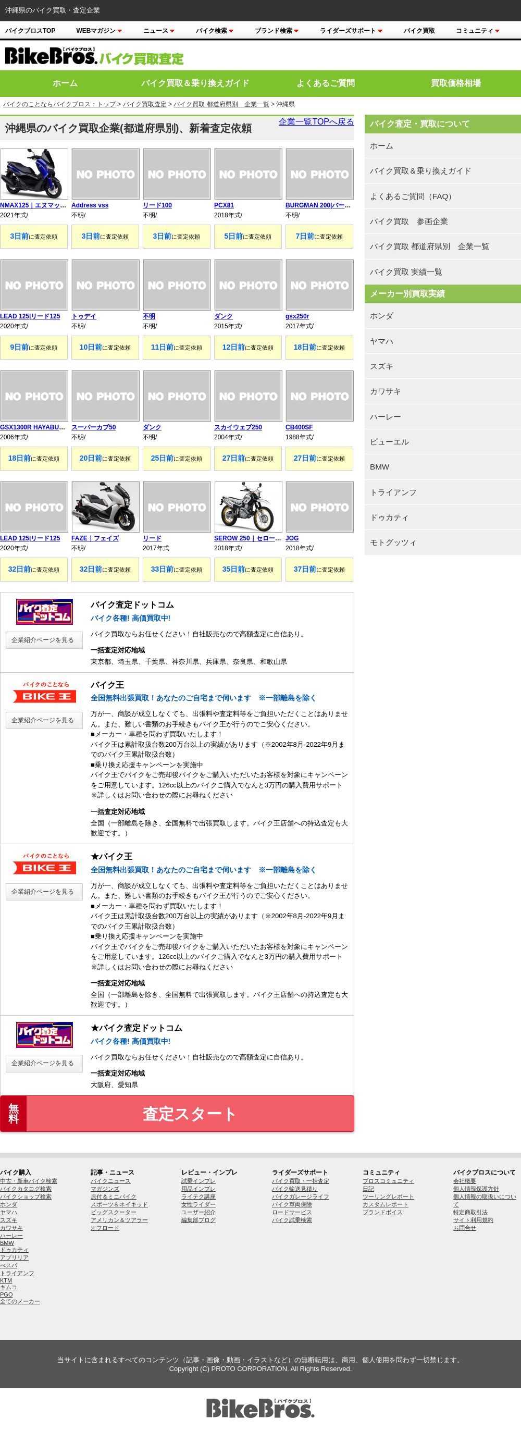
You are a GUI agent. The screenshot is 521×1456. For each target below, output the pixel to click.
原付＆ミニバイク (114, 1196)
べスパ (8, 1265)
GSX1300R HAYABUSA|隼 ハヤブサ (51, 427)
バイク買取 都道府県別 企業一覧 (221, 104)
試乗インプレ (198, 1181)
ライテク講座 (198, 1196)
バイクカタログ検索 (26, 1189)
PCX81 (224, 205)
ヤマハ (381, 341)
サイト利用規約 (473, 1220)
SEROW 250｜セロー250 (250, 538)
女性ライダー (198, 1204)
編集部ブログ (198, 1220)
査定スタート (119, 1113)
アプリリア (14, 1257)
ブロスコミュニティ (388, 1181)
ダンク (223, 316)
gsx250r (297, 316)
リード (152, 538)
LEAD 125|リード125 (30, 316)
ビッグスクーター (114, 1212)
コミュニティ (478, 30)
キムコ (8, 1287)
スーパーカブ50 (93, 427)
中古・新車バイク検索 (28, 1181)
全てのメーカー (20, 1301)
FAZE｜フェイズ (95, 538)
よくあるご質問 (325, 83)
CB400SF (299, 427)
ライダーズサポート (351, 30)
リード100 (157, 205)
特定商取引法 (470, 1212)
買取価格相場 (456, 83)
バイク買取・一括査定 (300, 1181)
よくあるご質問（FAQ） (413, 196)
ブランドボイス (383, 1212)
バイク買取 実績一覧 (406, 271)
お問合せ (464, 1228)
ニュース (159, 30)
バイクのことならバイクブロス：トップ (59, 104)
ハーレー (385, 416)
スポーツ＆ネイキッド (119, 1204)
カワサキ (385, 391)
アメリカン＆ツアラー (119, 1220)
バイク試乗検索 (292, 1220)
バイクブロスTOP (30, 30)
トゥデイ (83, 316)
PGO (6, 1294)
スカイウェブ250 (238, 427)
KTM (6, 1280)
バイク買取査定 (145, 104)
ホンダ (381, 315)
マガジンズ (105, 1189)
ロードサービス (292, 1212)
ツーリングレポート (388, 1196)
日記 (368, 1189)
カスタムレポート (385, 1204)
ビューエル (389, 441)
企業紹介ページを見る (42, 640)
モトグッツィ (393, 542)
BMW (379, 466)
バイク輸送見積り (295, 1189)
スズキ (381, 366)
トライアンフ (393, 492)
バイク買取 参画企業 (409, 221)
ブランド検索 (277, 30)
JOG (292, 538)
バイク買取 (419, 30)
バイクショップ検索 (26, 1196)
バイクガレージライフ (300, 1196)
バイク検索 (215, 30)
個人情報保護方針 (476, 1189)
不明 (149, 316)
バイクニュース (111, 1181)
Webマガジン (99, 30)
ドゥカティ (389, 517)
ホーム (65, 83)
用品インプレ (198, 1189)
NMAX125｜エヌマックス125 (41, 205)
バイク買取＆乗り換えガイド (195, 83)
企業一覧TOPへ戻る (316, 121)
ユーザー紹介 (198, 1212)
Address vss (89, 205)
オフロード (105, 1228)
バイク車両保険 (292, 1204)
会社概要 (464, 1181)
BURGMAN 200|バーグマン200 (330, 205)
